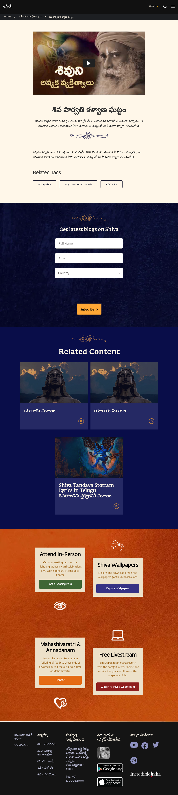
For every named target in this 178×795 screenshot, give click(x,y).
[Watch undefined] (89, 63)
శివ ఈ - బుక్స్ (45, 761)
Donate (60, 680)
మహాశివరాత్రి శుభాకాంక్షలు (44, 752)
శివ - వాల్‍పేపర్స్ (46, 744)
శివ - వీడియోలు (46, 774)
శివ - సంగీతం (45, 767)
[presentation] (89, 292)
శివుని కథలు (111, 184)
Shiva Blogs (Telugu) (30, 16)
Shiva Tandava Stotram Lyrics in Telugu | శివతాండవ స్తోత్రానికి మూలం (86, 490)
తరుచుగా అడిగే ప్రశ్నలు (23, 736)
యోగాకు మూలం (39, 411)
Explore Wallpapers (117, 588)
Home (7, 16)
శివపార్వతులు (44, 184)
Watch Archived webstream (118, 686)
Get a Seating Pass (60, 584)
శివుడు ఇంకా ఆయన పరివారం (78, 184)
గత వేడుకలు (21, 745)
